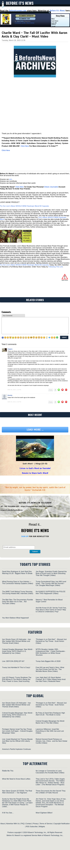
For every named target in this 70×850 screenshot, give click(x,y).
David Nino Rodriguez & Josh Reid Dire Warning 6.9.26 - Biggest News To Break (17, 572)
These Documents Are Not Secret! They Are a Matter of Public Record (51, 792)
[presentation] (51, 544)
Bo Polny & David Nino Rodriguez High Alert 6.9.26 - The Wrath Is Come (50, 714)
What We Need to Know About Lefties (16, 779)
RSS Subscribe (32, 826)
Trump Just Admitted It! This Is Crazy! (16, 667)
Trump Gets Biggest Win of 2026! (48, 661)
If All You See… (8, 813)
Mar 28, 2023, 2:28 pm (14, 402)
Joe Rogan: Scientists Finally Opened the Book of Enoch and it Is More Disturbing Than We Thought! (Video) (51, 573)
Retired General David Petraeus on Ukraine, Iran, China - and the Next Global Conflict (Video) (51, 741)
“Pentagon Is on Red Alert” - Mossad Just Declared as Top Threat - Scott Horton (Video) (51, 641)
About (2, 823)
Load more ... (35, 429)
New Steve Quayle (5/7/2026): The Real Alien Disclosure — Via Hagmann (17, 792)
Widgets (42, 826)
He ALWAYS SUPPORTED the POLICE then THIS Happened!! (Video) (50, 592)
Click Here (6, 150)
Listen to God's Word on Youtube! (35, 468)
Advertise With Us (13, 823)
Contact (28, 823)
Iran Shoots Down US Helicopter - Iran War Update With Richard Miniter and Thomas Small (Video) (16, 641)
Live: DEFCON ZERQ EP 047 (13, 661)
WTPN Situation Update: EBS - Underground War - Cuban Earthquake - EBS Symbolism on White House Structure (51, 652)
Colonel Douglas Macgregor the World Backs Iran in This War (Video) (50, 722)
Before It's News (20, 3)
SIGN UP (24, 536)
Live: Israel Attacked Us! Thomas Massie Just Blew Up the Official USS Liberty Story (17, 741)
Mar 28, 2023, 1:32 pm (14, 389)
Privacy (35, 823)
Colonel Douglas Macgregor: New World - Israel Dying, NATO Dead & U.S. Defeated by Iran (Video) (17, 651)
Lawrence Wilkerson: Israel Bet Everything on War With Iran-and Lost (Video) (50, 731)
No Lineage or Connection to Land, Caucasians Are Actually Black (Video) (50, 772)
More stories (30, 23)
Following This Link (55, 267)
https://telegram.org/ (29, 506)
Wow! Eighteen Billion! (44, 813)
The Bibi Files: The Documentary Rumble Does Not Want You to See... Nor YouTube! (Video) (17, 601)
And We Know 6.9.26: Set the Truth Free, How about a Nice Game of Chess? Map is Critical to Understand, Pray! (51, 609)
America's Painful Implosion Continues (16, 749)
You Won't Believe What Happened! (15, 618)
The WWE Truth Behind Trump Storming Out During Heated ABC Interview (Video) (17, 592)
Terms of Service (46, 823)
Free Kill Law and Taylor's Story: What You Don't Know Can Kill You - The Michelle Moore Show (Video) (50, 669)
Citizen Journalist (51, 187)
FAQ (22, 823)
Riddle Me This (7, 771)
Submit (35, 552)
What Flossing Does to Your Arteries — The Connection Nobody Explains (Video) (17, 582)
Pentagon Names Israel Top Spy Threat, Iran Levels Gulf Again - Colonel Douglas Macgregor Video (17, 731)
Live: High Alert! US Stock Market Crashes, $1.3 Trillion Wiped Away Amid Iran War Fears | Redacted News (51, 679)
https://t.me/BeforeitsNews (12, 510)
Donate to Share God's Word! (35, 473)
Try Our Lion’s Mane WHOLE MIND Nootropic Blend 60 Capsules (24, 206)
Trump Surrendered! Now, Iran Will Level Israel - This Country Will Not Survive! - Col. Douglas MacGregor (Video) (51, 583)
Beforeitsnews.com (17, 10)
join (10, 179)
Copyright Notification (62, 823)
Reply (50, 390)
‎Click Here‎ (25, 146)
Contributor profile (20, 23)
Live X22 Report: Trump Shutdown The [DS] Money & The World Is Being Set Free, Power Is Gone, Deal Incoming (16, 679)
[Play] (35, 448)
